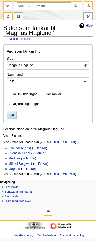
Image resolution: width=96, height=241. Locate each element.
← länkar (39, 148)
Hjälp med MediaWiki (18, 201)
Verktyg (88, 17)
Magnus (14, 169)
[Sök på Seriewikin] (44, 5)
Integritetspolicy (23, 235)
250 (64, 142)
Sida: (10, 58)
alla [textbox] (12, 81)
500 (72, 142)
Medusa (14, 158)
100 (56, 142)
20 (43, 142)
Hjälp (85, 25)
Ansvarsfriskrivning (72, 235)
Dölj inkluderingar (24, 94)
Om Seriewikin (46, 235)
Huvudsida (11, 186)
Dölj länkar (53, 94)
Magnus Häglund (19, 38)
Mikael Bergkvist (20, 164)
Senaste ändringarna (18, 191)
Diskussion (18, 17)
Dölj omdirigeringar (25, 104)
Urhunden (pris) (19, 148)
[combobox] (48, 65)
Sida (8, 17)
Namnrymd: (15, 74)
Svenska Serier (19, 153)
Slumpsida (11, 196)
